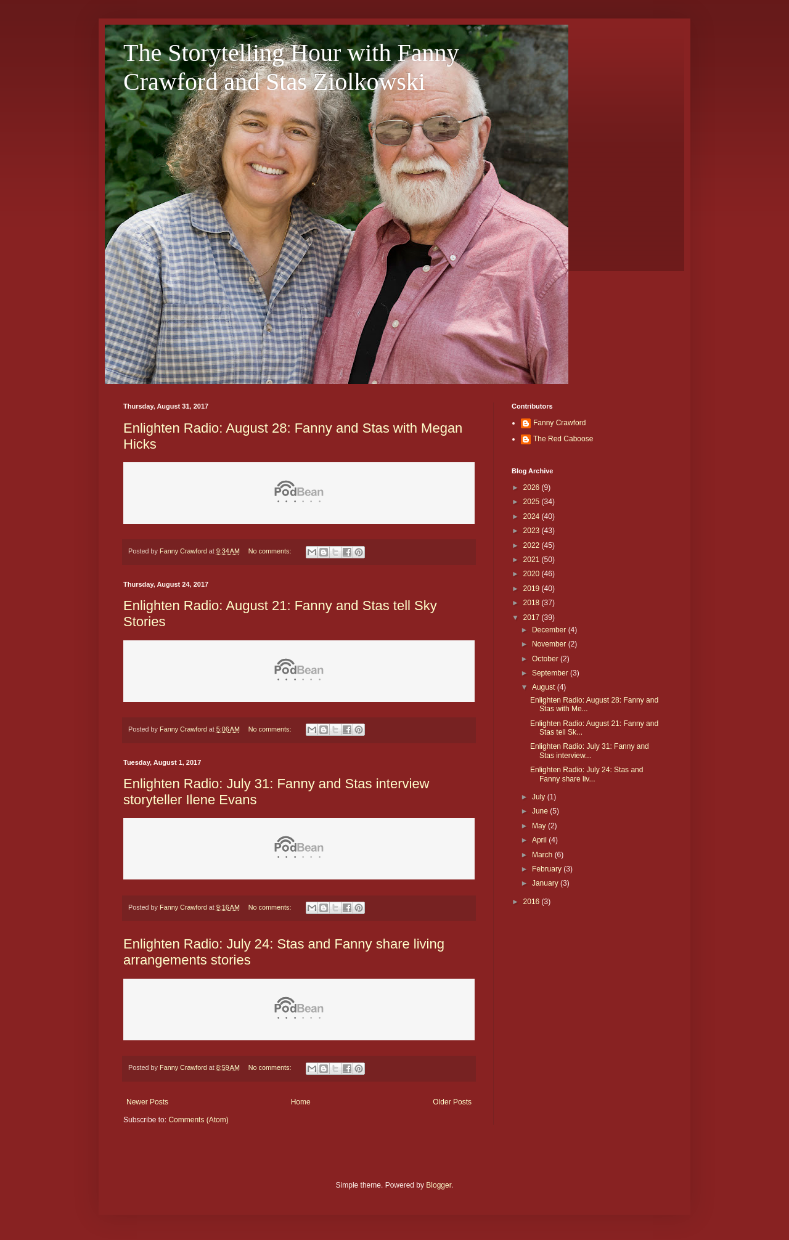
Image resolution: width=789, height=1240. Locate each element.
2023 (532, 530)
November (550, 644)
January (546, 883)
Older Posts (452, 1102)
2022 (532, 545)
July (539, 797)
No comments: (270, 551)
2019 (532, 588)
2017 (532, 617)
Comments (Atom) (198, 1120)
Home (301, 1102)
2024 (532, 516)
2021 (532, 559)
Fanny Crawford (559, 422)
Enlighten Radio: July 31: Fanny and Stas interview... (589, 750)
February (547, 869)
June (541, 811)
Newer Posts (147, 1102)
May (540, 826)
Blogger (438, 1185)
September (551, 673)
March (543, 854)
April (540, 840)
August (544, 687)
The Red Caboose (563, 438)
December (550, 630)
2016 (532, 901)
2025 (532, 501)
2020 (532, 573)
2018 (532, 602)
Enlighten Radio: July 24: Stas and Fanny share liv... (586, 774)
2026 (532, 487)
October (546, 659)
